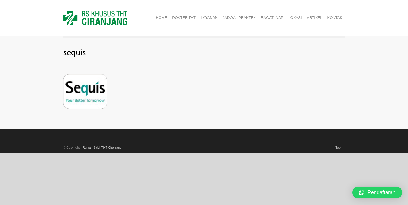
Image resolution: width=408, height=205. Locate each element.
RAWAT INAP (272, 17)
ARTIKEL (314, 17)
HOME (161, 17)
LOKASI (295, 17)
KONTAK (335, 17)
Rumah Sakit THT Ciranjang (102, 147)
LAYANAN (209, 17)
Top (338, 147)
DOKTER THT (184, 17)
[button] (377, 192)
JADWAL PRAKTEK (239, 17)
